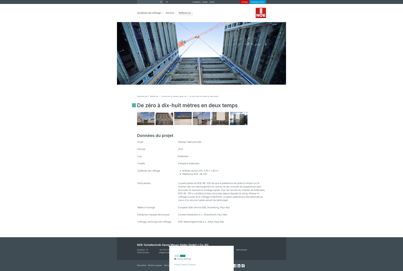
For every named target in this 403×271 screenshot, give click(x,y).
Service (171, 12)
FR (167, 2)
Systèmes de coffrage (150, 12)
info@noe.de (164, 252)
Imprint (192, 264)
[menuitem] (150, 13)
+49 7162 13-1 (164, 250)
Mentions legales (155, 265)
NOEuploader (241, 250)
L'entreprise (196, 2)
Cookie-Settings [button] (182, 259)
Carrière (205, 2)
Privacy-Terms (180, 264)
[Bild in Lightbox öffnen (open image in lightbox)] (146, 118)
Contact (212, 2)
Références (186, 12)
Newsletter (141, 265)
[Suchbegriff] (150, 2)
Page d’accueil (142, 96)
